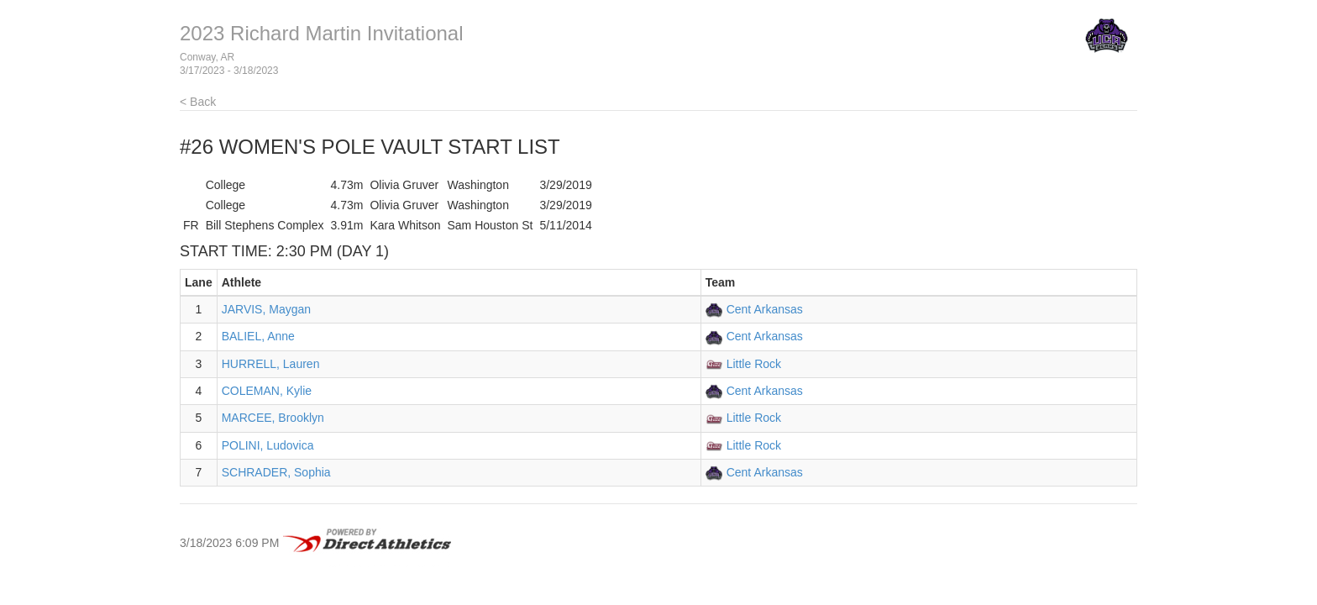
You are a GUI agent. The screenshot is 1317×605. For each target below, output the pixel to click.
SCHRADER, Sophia (276, 472)
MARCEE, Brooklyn (273, 417)
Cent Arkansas (765, 309)
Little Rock (754, 364)
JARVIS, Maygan (266, 309)
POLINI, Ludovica (268, 445)
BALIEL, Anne (258, 336)
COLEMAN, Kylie (267, 390)
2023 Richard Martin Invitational (322, 33)
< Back (198, 101)
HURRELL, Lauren (271, 364)
